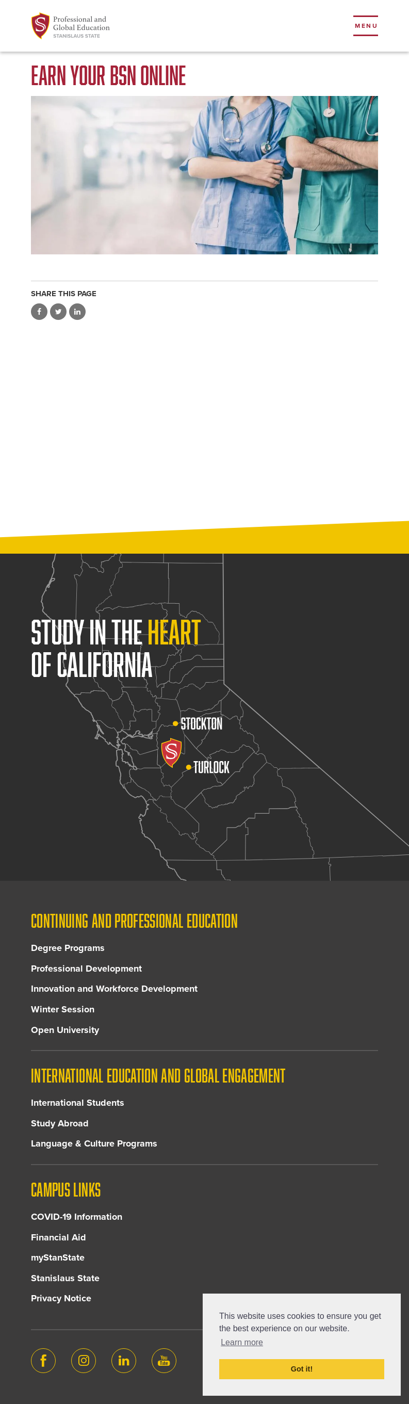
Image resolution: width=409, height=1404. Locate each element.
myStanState (58, 1257)
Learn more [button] (242, 1342)
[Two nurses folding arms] (204, 175)
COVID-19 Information (76, 1216)
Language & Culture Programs (94, 1143)
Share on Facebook (39, 311)
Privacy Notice (61, 1298)
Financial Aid (58, 1237)
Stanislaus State (65, 1278)
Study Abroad (60, 1123)
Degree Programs (68, 948)
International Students (77, 1102)
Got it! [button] (302, 1369)
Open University (65, 1030)
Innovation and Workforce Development (114, 988)
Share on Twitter (58, 311)
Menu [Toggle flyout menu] (366, 25)
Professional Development (86, 968)
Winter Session (62, 1009)
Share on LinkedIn (77, 311)
